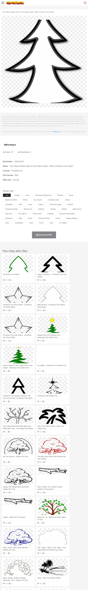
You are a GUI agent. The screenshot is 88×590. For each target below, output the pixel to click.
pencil (41, 223)
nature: (5, 561)
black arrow (28, 209)
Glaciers (55, 561)
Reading (38, 572)
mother (32, 568)
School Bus (58, 572)
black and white (11, 200)
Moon (73, 561)
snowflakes (19, 223)
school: (5, 572)
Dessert (23, 575)
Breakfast (11, 575)
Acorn (11, 561)
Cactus (29, 561)
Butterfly (24, 565)
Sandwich (51, 575)
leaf (6, 195)
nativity (64, 209)
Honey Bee (76, 565)
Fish (65, 565)
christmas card (53, 200)
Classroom (30, 572)
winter (25, 200)
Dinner (79, 575)
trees (31, 223)
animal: (5, 565)
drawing (50, 214)
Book (24, 572)
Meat (45, 575)
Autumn (17, 561)
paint (20, 204)
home (68, 568)
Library (78, 572)
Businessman (40, 568)
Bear (14, 565)
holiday (17, 195)
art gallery (63, 223)
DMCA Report (10, 145)
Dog (44, 565)
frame (58, 218)
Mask (11, 568)
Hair (72, 568)
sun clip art (37, 200)
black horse (77, 209)
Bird (19, 565)
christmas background (43, 195)
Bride (20, 568)
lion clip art (22, 214)
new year (8, 214)
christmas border (11, 209)
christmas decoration (67, 214)
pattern (40, 204)
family (26, 568)
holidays (41, 209)
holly (20, 218)
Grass (61, 561)
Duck (48, 565)
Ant (11, 565)
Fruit (40, 575)
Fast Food (35, 575)
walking (61, 568)
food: (4, 575)
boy (80, 568)
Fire (44, 561)
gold (27, 195)
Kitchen (72, 575)
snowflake (9, 204)
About (4, 585)
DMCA (34, 585)
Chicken (34, 565)
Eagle (54, 565)
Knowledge (71, 572)
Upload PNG (42, 585)
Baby (16, 568)
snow (30, 204)
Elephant (60, 565)
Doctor (47, 568)
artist (7, 223)
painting (60, 195)
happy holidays (71, 218)
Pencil (44, 572)
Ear (52, 568)
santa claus (37, 214)
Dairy (17, 575)
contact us (56, 131)
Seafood (58, 575)
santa (71, 195)
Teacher (18, 572)
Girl (76, 568)
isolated (70, 204)
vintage (53, 209)
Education (51, 572)
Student (12, 572)
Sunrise (79, 561)
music (30, 218)
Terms (10, 585)
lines (51, 223)
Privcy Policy (18, 585)
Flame (49, 561)
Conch (35, 561)
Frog (69, 565)
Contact (27, 585)
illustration (9, 218)
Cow (40, 565)
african (67, 200)
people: (5, 568)
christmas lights (55, 204)
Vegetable (66, 575)
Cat (30, 565)
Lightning (67, 561)
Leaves (23, 561)
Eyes (56, 568)
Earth (40, 561)
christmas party (44, 218)
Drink (28, 575)
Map (65, 572)
